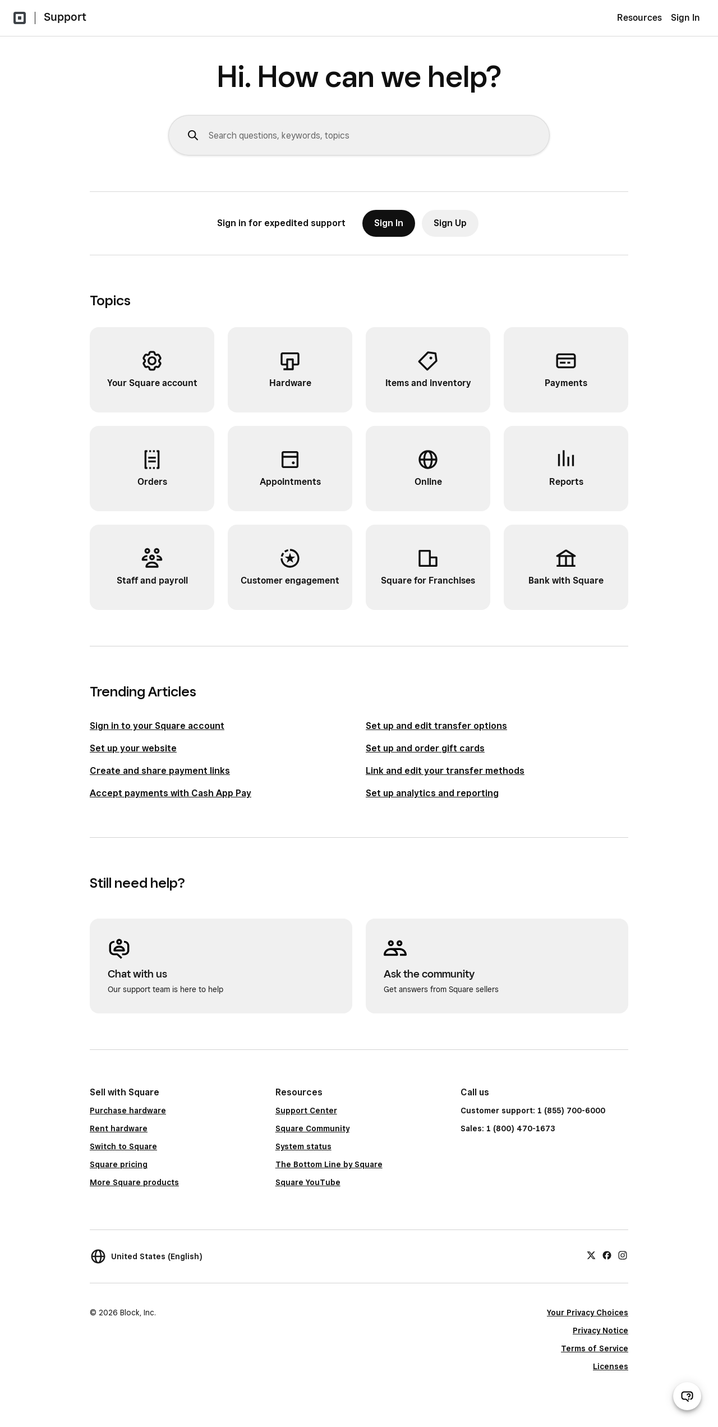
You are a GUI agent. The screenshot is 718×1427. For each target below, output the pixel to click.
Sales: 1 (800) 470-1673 (508, 1128)
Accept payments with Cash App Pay (170, 793)
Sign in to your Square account (157, 726)
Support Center (306, 1110)
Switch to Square (123, 1146)
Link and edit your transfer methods (445, 770)
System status (303, 1146)
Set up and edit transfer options (436, 726)
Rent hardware (119, 1128)
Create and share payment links (160, 770)
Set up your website (133, 748)
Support (65, 17)
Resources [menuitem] (639, 17)
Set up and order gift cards (425, 748)
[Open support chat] (687, 1396)
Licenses (610, 1366)
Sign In (685, 17)
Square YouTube (307, 1182)
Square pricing (119, 1164)
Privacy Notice (600, 1330)
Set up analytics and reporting (432, 793)
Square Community (312, 1128)
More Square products (134, 1182)
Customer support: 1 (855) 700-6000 (533, 1110)
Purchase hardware (128, 1110)
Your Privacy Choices (587, 1312)
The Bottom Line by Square (329, 1164)
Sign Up (450, 223)
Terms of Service (594, 1348)
